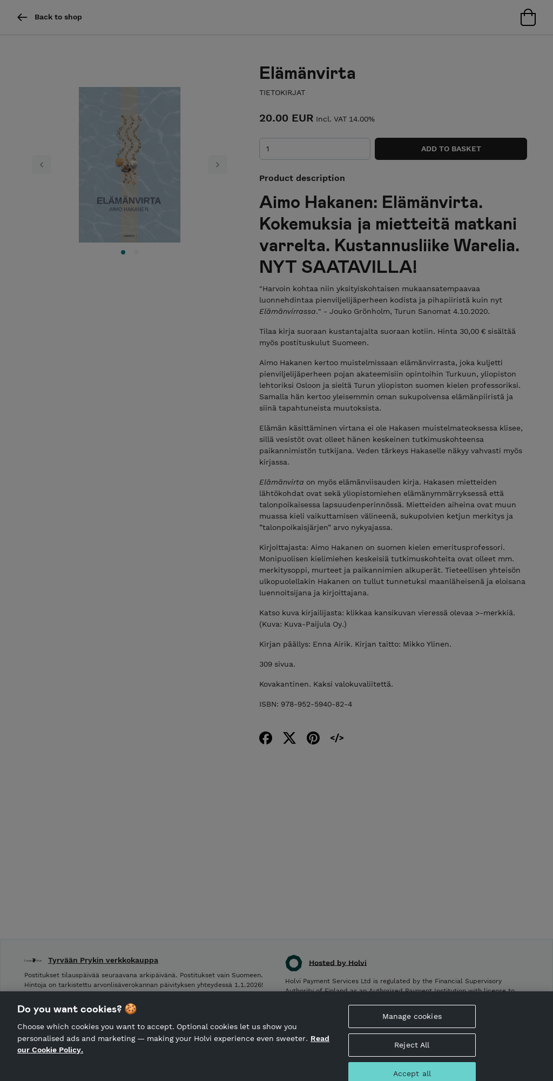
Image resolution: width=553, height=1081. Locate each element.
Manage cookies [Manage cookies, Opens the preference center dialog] (412, 1024)
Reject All (411, 1053)
